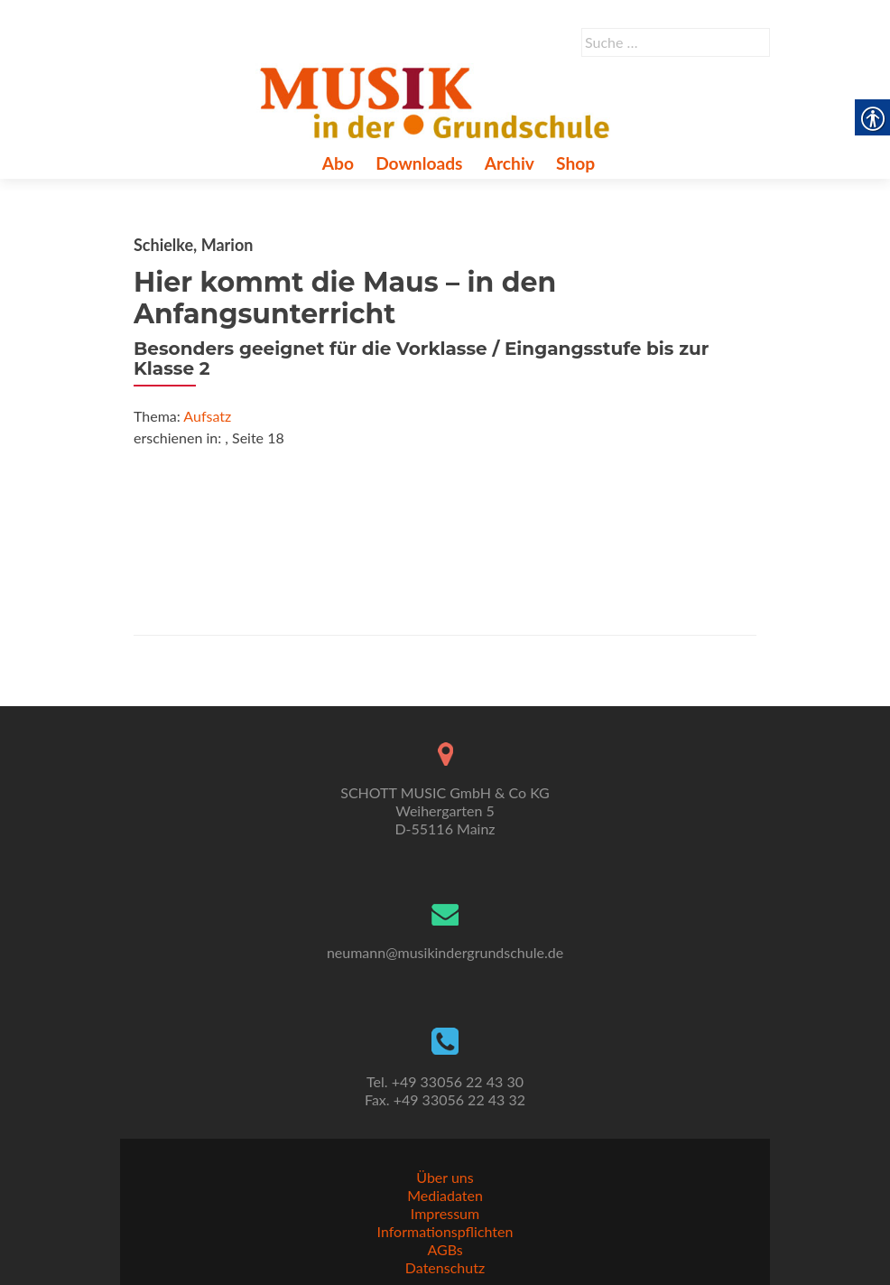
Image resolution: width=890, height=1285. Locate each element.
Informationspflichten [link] (445, 1231)
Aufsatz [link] (207, 415)
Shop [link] (575, 163)
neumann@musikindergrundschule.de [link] (445, 952)
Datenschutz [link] (445, 1267)
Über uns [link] (444, 1177)
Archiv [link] (509, 163)
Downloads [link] (418, 163)
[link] (438, 100)
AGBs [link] (444, 1249)
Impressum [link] (445, 1213)
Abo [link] (338, 163)
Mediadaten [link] (445, 1195)
